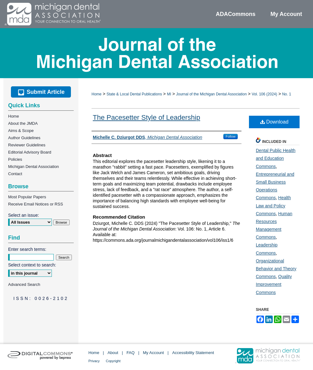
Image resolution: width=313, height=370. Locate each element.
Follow (231, 136)
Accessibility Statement (193, 352)
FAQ (131, 352)
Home (97, 94)
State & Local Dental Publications (134, 94)
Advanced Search (24, 284)
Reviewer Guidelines (26, 145)
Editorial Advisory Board (29, 152)
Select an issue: (23, 215)
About (112, 352)
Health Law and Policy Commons (273, 205)
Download (274, 121)
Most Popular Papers (27, 197)
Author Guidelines (24, 137)
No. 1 (286, 94)
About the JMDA (23, 123)
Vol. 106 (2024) (264, 94)
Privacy (94, 361)
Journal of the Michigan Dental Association (211, 94)
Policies (15, 159)
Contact (15, 173)
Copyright (113, 361)
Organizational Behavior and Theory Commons (276, 268)
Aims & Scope (21, 130)
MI (169, 94)
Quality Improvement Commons (274, 284)
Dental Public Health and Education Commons (276, 158)
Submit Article (40, 92)
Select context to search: (32, 264)
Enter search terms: (27, 249)
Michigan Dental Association (33, 166)
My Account (153, 352)
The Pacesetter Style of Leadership (146, 117)
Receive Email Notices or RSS (35, 204)
